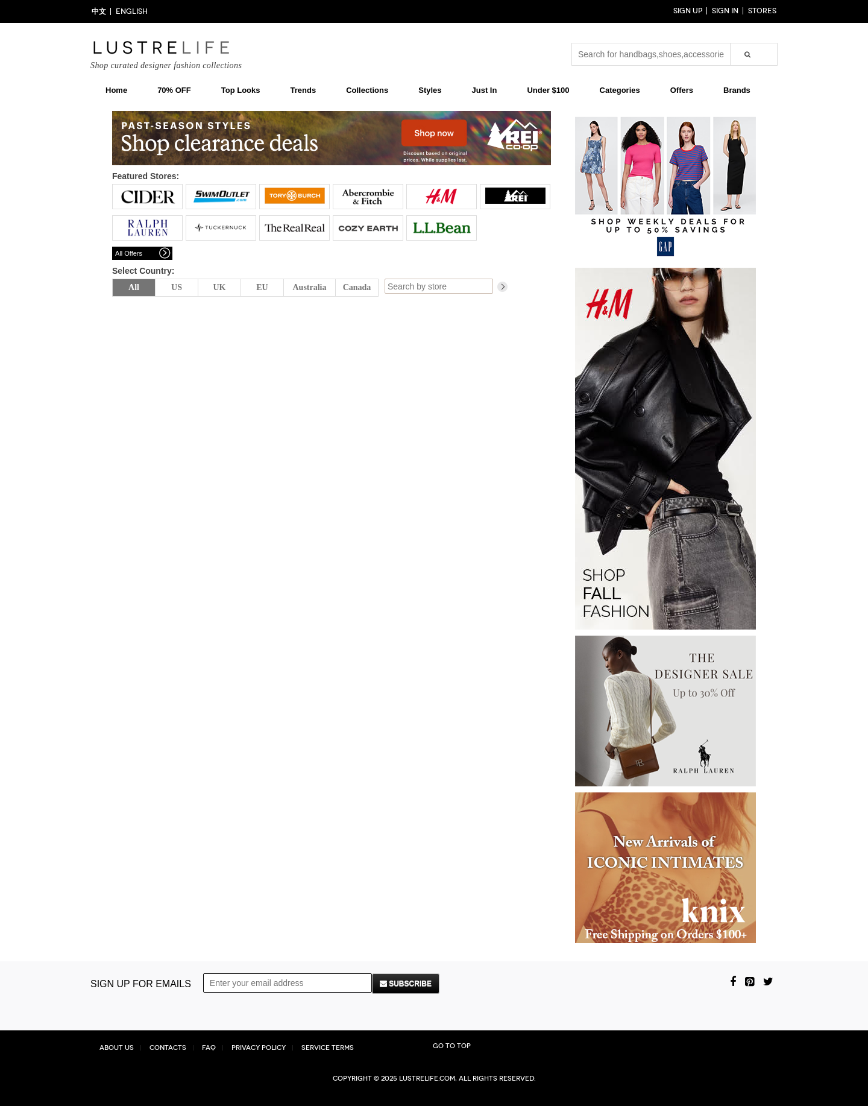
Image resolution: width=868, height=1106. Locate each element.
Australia (310, 287)
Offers (681, 90)
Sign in (725, 11)
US (176, 287)
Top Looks (240, 90)
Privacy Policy (258, 1048)
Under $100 (548, 90)
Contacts (167, 1048)
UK (219, 287)
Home (116, 90)
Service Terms (327, 1048)
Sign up (687, 11)
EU (262, 287)
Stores (762, 11)
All (133, 287)
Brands (736, 90)
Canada (357, 287)
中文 (99, 11)
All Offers (128, 253)
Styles (429, 90)
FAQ (209, 1048)
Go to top (452, 1046)
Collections (367, 90)
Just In (484, 90)
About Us (116, 1048)
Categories (620, 90)
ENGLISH (132, 11)
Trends (303, 90)
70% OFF (174, 90)
